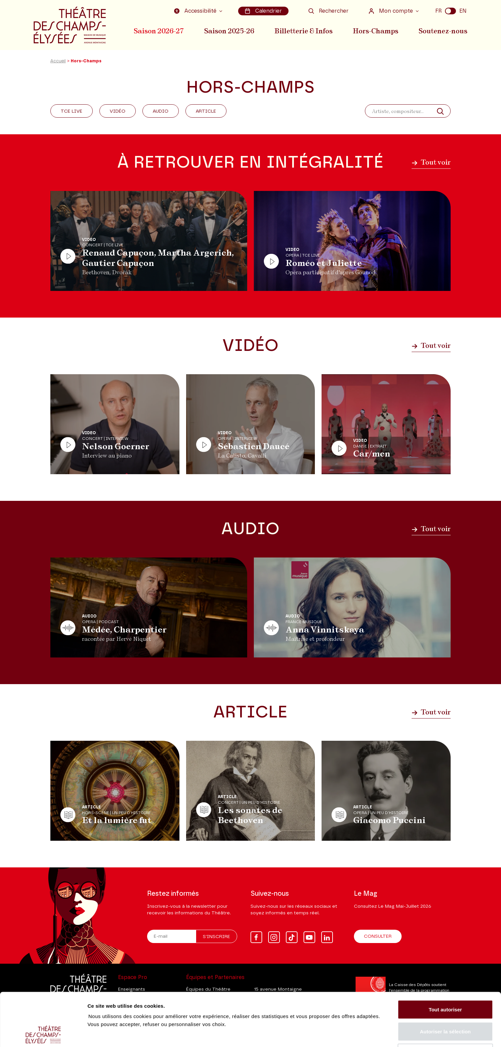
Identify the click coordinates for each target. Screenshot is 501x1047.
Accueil (58, 61)
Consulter (378, 936)
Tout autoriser (445, 959)
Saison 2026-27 (159, 31)
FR (438, 11)
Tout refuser (445, 1003)
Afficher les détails (367, 1034)
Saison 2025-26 (229, 31)
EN (463, 11)
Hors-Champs (375, 31)
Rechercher (329, 11)
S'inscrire (216, 936)
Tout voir (431, 162)
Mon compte (392, 11)
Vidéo (117, 111)
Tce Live (71, 111)
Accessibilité (196, 11)
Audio (160, 111)
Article (206, 111)
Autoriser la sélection (445, 981)
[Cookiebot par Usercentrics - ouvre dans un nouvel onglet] (43, 1034)
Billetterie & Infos (304, 31)
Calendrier (263, 11)
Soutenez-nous (443, 31)
